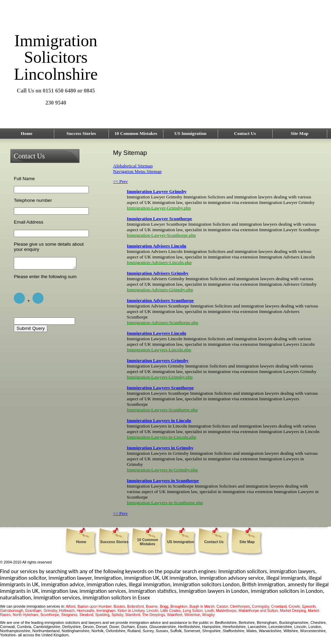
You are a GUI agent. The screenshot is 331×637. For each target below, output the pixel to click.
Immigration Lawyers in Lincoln (159, 420)
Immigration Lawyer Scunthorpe (159, 218)
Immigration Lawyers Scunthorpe (160, 387)
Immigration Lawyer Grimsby (157, 191)
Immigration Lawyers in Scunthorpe (163, 480)
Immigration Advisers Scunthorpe (160, 300)
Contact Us (245, 133)
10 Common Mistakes (135, 133)
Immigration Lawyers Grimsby (157, 360)
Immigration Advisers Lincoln (156, 245)
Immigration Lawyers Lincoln (156, 333)
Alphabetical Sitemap (133, 165)
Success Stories (81, 133)
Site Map (299, 133)
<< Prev (120, 181)
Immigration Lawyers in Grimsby (160, 447)
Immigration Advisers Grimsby (157, 273)
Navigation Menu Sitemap (137, 171)
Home (26, 133)
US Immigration (190, 133)
